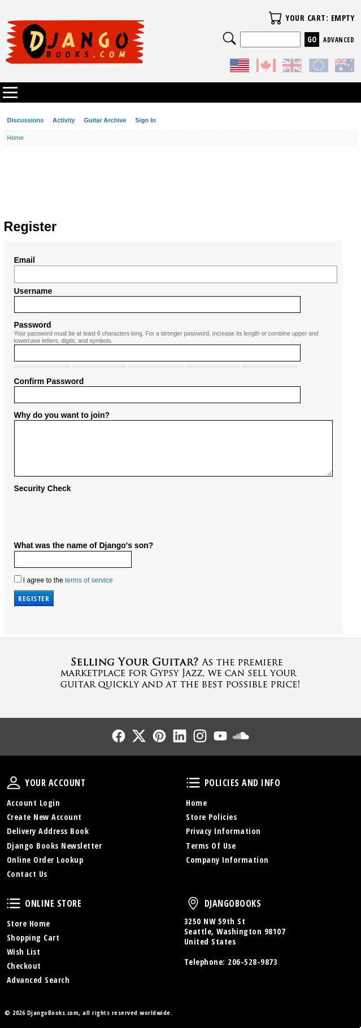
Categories (10, 92)
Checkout (24, 965)
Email (24, 259)
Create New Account (44, 816)
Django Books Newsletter (54, 845)
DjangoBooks (193, 903)
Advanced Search (38, 979)
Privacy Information (223, 831)
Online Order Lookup (45, 859)
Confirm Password (49, 381)
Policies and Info (193, 783)
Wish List (24, 951)
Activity (64, 120)
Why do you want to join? (62, 415)
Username (33, 290)
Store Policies (211, 816)
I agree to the (63, 579)
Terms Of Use (211, 845)
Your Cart (275, 18)
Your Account (14, 783)
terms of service (89, 580)
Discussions (25, 120)
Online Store (14, 903)
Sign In (145, 120)
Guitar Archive (105, 120)
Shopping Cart (33, 937)
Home (196, 802)
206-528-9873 (252, 961)
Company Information (227, 859)
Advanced (338, 40)
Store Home (28, 923)
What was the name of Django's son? (84, 545)
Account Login (33, 802)
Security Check (42, 488)
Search (229, 38)
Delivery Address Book (48, 831)
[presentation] (100, 515)
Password (32, 324)
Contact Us (27, 873)
